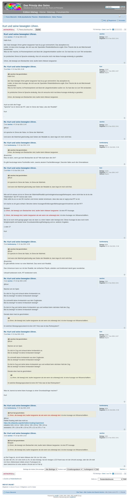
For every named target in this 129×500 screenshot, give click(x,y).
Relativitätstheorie (45, 17)
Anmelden (122, 20)
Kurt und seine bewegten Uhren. (21, 26)
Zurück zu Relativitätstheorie (13, 479)
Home (43, 12)
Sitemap (51, 12)
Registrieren (112, 20)
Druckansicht (119, 16)
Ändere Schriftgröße (123, 16)
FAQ (104, 20)
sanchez (10, 37)
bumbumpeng (12, 145)
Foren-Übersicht (11, 17)
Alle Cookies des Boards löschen (94, 492)
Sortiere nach (70, 469)
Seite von (106, 29)
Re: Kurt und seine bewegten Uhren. (20, 66)
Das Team (80, 492)
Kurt (9, 69)
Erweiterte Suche (120, 9)
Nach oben (124, 62)
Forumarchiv (62, 12)
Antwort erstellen (9, 29)
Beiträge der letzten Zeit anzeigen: (40, 469)
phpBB (56, 495)
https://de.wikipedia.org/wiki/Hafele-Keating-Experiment (24, 423)
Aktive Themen (57, 17)
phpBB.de (73, 497)
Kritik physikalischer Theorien (28, 17)
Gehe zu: (94, 479)
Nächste (122, 469)
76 (125, 29)
